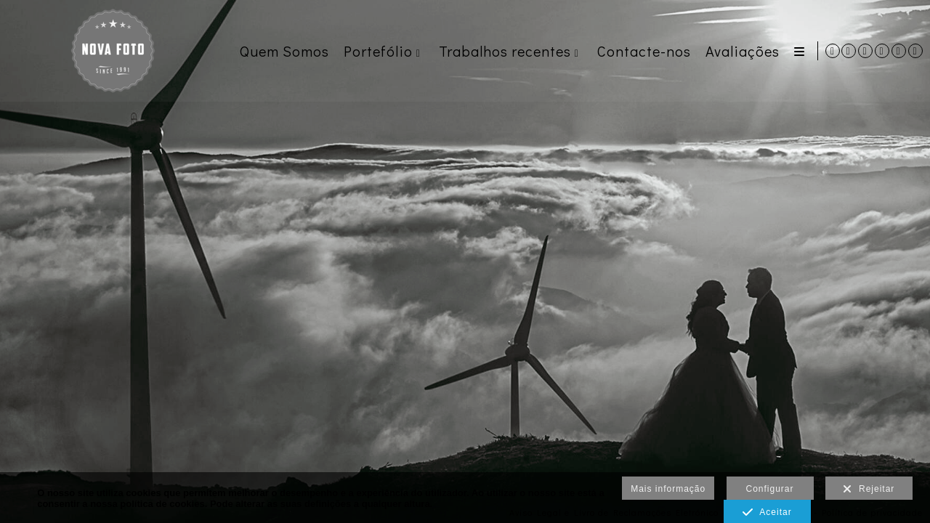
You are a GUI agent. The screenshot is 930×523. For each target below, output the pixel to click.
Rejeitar (868, 489)
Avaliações (740, 50)
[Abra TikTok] (915, 51)
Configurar (770, 489)
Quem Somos (282, 50)
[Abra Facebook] (882, 51)
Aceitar (767, 513)
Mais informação (668, 489)
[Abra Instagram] (865, 51)
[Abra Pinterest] (898, 51)
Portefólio (376, 50)
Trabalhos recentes (503, 50)
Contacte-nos (642, 50)
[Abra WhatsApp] (848, 51)
